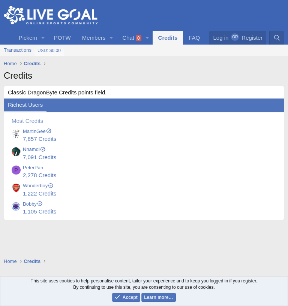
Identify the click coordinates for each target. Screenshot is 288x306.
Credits (168, 37)
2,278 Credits (39, 175)
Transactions (18, 50)
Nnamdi (34, 149)
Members (94, 37)
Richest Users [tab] (25, 105)
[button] (43, 38)
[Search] (276, 38)
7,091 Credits (39, 157)
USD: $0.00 (49, 50)
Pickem (28, 37)
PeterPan (33, 167)
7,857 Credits (39, 139)
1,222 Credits (39, 193)
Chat (131, 37)
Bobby (33, 204)
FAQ (194, 37)
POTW (62, 37)
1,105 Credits (39, 211)
